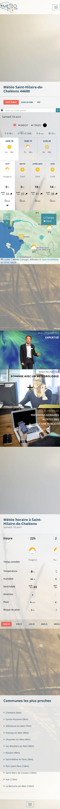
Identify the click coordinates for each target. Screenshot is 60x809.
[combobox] (32, 110)
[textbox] (32, 110)
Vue (10, 779)
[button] (34, 248)
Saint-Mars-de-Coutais (19, 772)
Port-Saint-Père (16, 766)
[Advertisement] (30, 48)
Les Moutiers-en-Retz (18, 746)
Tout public (11, 102)
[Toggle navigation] (56, 7)
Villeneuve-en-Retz (17, 726)
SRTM (6, 262)
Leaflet (5, 259)
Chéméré (12, 712)
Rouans (11, 752)
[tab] (6, 624)
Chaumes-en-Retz (16, 739)
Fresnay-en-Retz (16, 732)
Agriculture (27, 102)
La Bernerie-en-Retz (18, 786)
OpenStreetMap (50, 259)
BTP (38, 102)
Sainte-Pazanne (15, 719)
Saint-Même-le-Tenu (18, 759)
